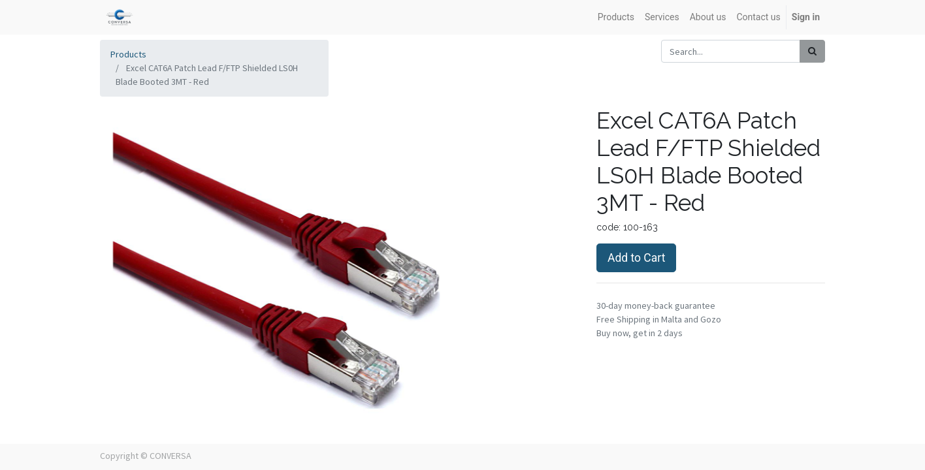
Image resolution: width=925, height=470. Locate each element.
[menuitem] (616, 17)
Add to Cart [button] (636, 257)
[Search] (812, 51)
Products (128, 54)
